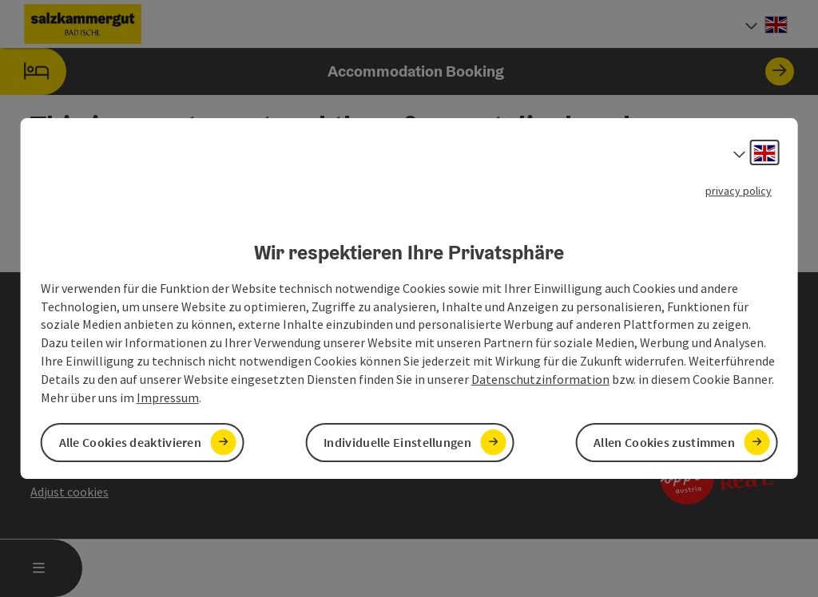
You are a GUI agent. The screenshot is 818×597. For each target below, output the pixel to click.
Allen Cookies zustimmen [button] (664, 442)
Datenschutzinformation (540, 379)
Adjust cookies (69, 492)
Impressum (168, 397)
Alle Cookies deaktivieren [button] (130, 442)
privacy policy (738, 191)
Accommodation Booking (397, 71)
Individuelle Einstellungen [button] (397, 442)
